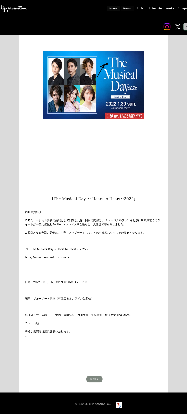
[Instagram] (167, 26)
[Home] (114, 8)
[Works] (170, 8)
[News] (127, 8)
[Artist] (141, 8)
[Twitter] (177, 26)
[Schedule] (156, 8)
